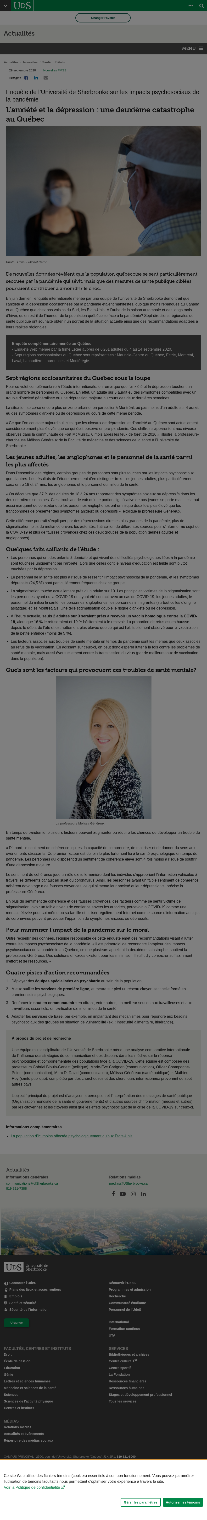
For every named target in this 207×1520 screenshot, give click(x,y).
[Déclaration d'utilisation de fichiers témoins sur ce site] (103, 1490)
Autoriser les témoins (183, 1502)
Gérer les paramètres (140, 1502)
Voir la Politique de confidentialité (32, 1487)
